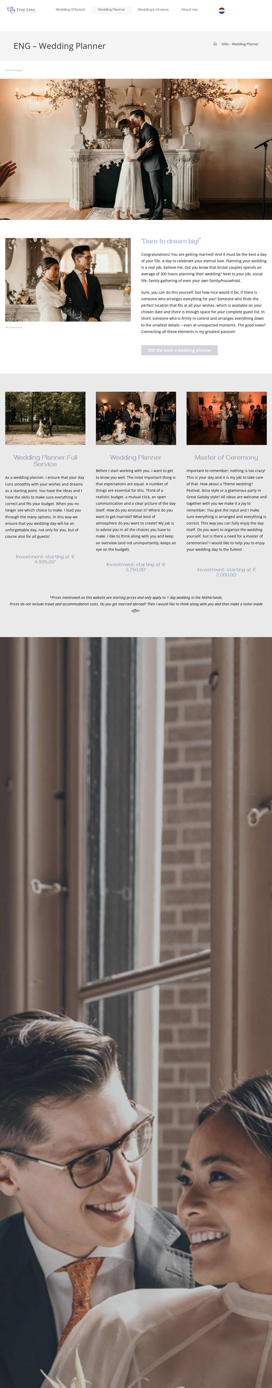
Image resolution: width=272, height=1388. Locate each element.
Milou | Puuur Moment (14, 327)
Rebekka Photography (14, 70)
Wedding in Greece (153, 10)
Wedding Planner (111, 10)
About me (189, 10)
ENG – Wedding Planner (240, 44)
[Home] (215, 44)
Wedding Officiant (70, 10)
